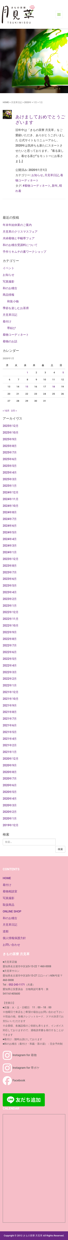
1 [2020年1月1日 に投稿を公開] (27, 372)
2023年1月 (10, 605)
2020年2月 (10, 812)
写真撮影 (8, 281)
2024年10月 (10, 506)
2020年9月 (10, 765)
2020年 (27, 102)
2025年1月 (10, 485)
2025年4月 (10, 472)
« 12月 (6, 410)
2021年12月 (10, 692)
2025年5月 (10, 466)
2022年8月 (10, 639)
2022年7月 (10, 645)
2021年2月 (10, 745)
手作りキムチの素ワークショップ (24, 251)
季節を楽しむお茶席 (16, 308)
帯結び (11, 328)
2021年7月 (10, 718)
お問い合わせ (11, 944)
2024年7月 (10, 519)
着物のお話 (10, 341)
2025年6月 (10, 459)
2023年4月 (10, 592)
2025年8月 (10, 446)
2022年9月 (10, 632)
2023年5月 (10, 585)
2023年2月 (10, 599)
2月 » (14, 410)
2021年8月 (10, 712)
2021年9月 (10, 705)
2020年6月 (10, 785)
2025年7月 (10, 452)
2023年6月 (10, 579)
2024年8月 (10, 512)
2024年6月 (10, 525)
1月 (35, 102)
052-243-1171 (17, 984)
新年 (55, 185)
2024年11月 (10, 499)
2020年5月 (10, 792)
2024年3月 (10, 545)
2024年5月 (10, 532)
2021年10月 (10, 698)
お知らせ (37, 175)
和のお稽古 (10, 288)
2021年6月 (10, 725)
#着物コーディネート (37, 185)
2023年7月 (10, 572)
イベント (8, 268)
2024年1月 (10, 552)
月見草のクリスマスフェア (20, 231)
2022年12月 (10, 612)
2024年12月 (10, 492)
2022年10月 (10, 625)
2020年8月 (10, 772)
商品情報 (8, 294)
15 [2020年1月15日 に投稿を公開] (26, 386)
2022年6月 (10, 652)
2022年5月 (10, 659)
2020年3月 (10, 805)
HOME (6, 102)
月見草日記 (16, 102)
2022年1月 (10, 685)
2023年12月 (10, 559)
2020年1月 (10, 818)
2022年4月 (10, 665)
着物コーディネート (16, 334)
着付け (7, 321)
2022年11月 (10, 619)
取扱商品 (8, 904)
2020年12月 (10, 758)
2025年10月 (10, 432)
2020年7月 (10, 778)
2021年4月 (10, 738)
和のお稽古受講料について (20, 245)
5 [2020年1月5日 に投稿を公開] (63, 372)
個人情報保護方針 (14, 938)
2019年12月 (10, 825)
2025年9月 (10, 439)
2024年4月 (10, 539)
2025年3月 (10, 479)
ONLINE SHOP (12, 911)
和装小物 (13, 301)
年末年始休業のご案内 (17, 225)
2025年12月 (10, 426)
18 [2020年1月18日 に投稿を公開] (53, 386)
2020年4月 (10, 798)
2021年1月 (10, 752)
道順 (6, 931)
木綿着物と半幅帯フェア (19, 238)
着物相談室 (10, 891)
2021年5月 (10, 732)
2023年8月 (10, 565)
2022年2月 (10, 678)
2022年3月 (10, 672)
